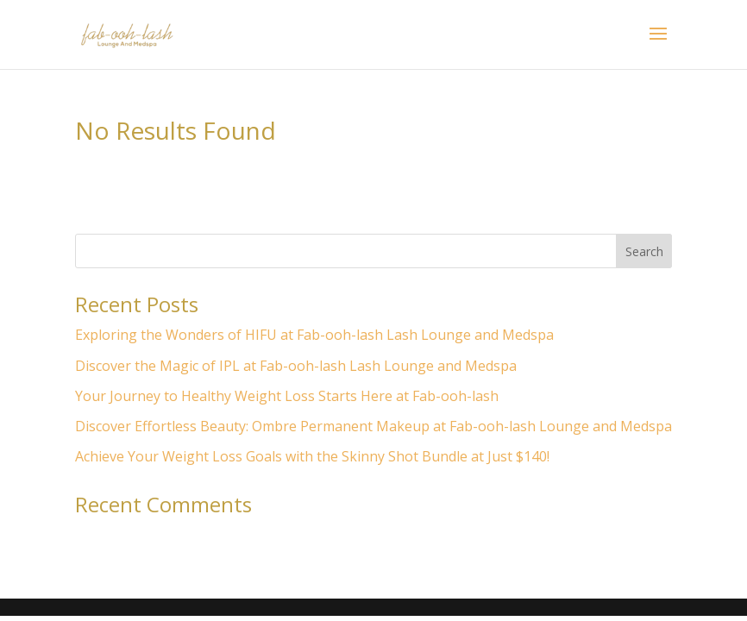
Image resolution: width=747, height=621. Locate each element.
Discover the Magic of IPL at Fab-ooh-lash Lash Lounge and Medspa (296, 365)
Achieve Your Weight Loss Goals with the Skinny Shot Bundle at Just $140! (312, 456)
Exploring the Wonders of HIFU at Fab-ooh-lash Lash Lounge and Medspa (314, 334)
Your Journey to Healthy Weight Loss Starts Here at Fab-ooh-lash (287, 395)
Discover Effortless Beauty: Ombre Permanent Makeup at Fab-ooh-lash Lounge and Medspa (373, 426)
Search (644, 251)
